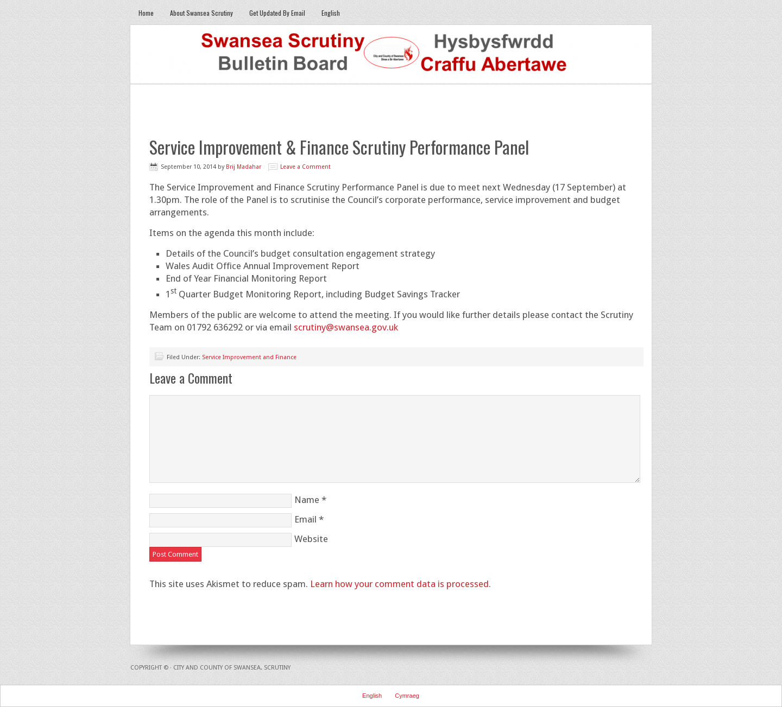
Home (146, 12)
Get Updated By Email (277, 12)
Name (306, 499)
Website (311, 538)
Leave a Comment (305, 166)
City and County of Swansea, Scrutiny (232, 667)
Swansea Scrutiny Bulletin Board (391, 55)
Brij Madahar (243, 166)
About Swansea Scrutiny (201, 12)
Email (305, 519)
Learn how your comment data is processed (399, 583)
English (326, 12)
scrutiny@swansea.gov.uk (346, 327)
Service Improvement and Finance (249, 357)
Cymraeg (407, 695)
